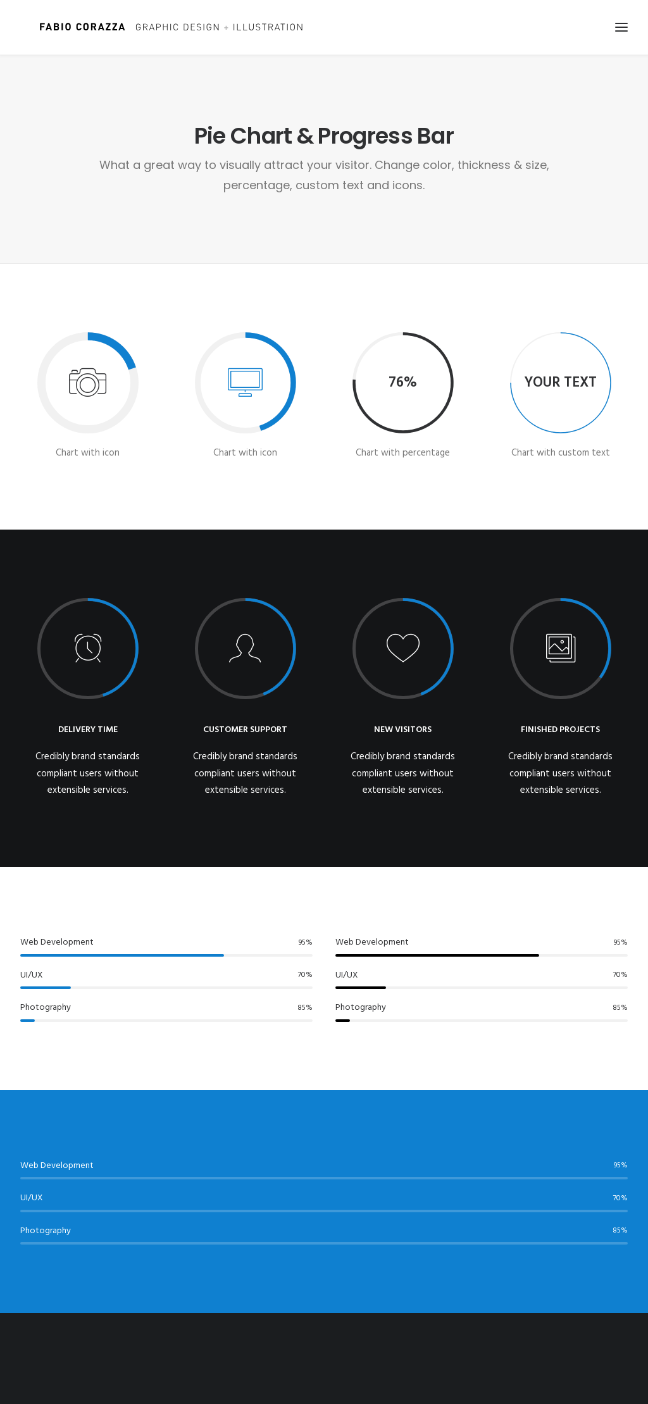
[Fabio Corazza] (159, 27)
